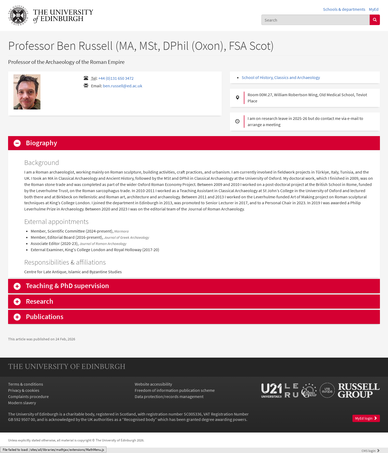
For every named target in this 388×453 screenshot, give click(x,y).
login (371, 450)
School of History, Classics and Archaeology (281, 77)
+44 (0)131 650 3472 (116, 78)
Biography (41, 143)
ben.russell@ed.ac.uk (122, 85)
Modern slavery (22, 402)
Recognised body (139, 419)
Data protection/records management (169, 396)
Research (39, 301)
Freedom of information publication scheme (175, 390)
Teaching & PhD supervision (67, 286)
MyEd (374, 9)
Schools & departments (344, 9)
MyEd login (366, 418)
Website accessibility (153, 384)
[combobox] (315, 20)
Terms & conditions (25, 384)
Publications (44, 317)
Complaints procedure (28, 396)
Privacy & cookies (23, 390)
